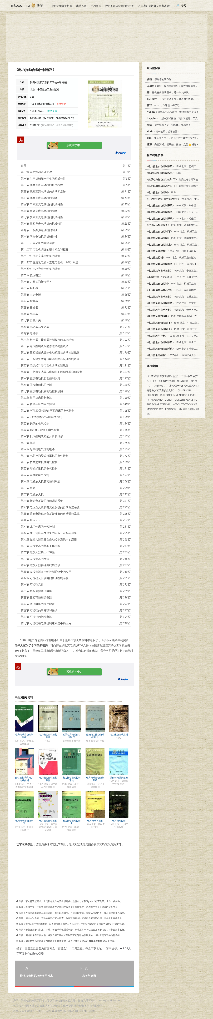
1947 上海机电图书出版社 (174, 290)
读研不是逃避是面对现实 (119, 5)
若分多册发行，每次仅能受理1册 (57, 125)
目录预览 (61, 103)
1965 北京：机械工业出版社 (173, 283)
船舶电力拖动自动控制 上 (95, 736)
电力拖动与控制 (95, 820)
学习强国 (96, 5)
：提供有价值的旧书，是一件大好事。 (168, 92)
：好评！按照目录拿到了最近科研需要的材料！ (175, 85)
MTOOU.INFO (46, 1010)
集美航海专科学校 (172, 179)
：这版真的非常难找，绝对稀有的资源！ (172, 111)
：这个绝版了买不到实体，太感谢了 (168, 125)
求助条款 (81, 5)
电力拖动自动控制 (119, 734)
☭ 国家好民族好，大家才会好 (155, 5)
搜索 (183, 6)
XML (86, 1010)
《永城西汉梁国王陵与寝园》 (173, 380)
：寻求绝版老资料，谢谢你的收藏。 (170, 98)
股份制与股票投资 (119, 777)
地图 (92, 1010)
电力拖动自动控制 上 (72, 822)
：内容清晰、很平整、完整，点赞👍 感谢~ (172, 144)
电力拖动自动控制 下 (24, 822)
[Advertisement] (106, 38)
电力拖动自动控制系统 (24, 736)
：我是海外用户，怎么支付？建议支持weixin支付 (175, 137)
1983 (163, 172)
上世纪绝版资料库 (61, 5)
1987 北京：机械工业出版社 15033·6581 (178, 257)
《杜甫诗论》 (159, 385)
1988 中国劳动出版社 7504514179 (177, 316)
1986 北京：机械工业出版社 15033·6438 (179, 251)
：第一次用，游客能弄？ (163, 131)
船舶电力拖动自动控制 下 (72, 736)
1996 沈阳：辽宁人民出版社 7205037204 (176, 277)
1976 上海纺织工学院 (174, 264)
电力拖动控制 (119, 820)
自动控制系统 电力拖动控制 (24, 779)
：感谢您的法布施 (158, 79)
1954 (161, 192)
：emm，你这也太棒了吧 (163, 105)
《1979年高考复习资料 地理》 (163, 376)
